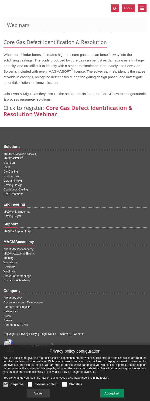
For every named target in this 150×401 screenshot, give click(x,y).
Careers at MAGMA (15, 324)
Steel (6, 167)
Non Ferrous (11, 176)
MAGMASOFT (13, 158)
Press (7, 316)
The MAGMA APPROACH (19, 154)
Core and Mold (12, 180)
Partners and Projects (16, 307)
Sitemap (65, 334)
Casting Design (12, 185)
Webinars (9, 271)
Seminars (9, 267)
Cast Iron (9, 162)
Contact (79, 334)
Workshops (10, 262)
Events (7, 320)
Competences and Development (23, 302)
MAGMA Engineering (16, 211)
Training (8, 258)
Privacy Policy (28, 334)
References (10, 311)
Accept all (111, 393)
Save (38, 393)
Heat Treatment (13, 194)
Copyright (9, 334)
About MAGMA (12, 298)
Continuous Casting (15, 189)
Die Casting (10, 171)
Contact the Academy (16, 280)
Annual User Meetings (17, 276)
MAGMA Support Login (17, 231)
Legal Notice (48, 334)
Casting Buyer (12, 216)
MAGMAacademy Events (19, 253)
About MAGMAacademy (18, 249)
